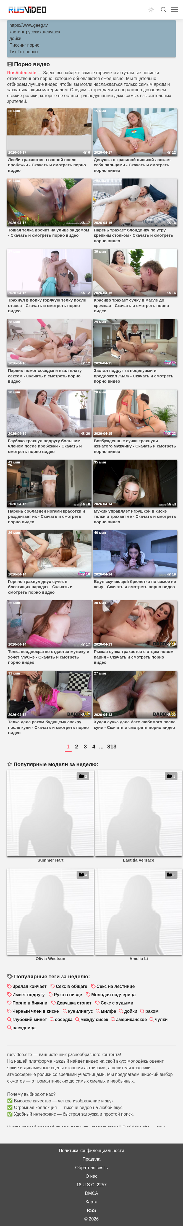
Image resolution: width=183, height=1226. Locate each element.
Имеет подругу (28, 994)
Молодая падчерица (113, 994)
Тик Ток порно (23, 51)
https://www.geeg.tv (28, 25)
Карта (92, 1202)
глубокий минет (29, 1019)
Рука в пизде (68, 994)
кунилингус (80, 1011)
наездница (24, 1027)
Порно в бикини (29, 1003)
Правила (92, 1159)
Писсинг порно (24, 45)
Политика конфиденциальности (91, 1150)
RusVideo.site (21, 72)
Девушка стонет (74, 1003)
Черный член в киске (35, 1011)
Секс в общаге (71, 986)
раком (152, 1011)
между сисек (94, 1019)
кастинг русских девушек (34, 32)
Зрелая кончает (29, 986)
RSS (91, 1210)
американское (131, 1019)
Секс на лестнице (115, 986)
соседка (63, 1019)
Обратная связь (91, 1167)
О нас (92, 1176)
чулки (161, 1019)
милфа (108, 1011)
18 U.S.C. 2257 (91, 1184)
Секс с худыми (117, 1003)
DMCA (91, 1193)
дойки (15, 38)
